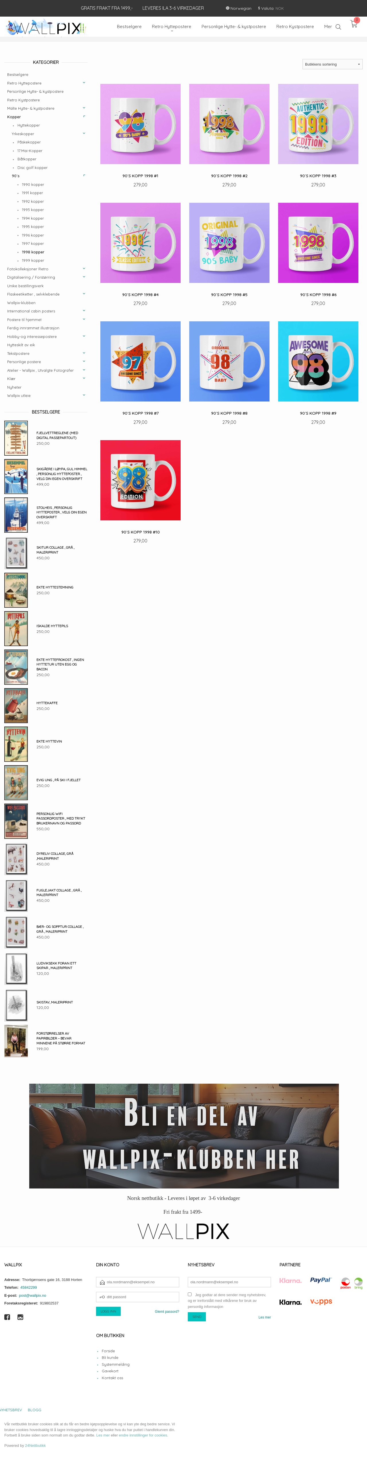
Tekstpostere (18, 353)
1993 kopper (33, 209)
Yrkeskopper (23, 133)
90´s (15, 176)
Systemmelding (116, 1364)
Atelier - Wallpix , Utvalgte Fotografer (40, 370)
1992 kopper (33, 201)
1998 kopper (33, 252)
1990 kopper (33, 184)
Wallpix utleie (19, 395)
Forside (108, 1351)
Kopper (14, 117)
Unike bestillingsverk (25, 286)
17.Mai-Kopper (29, 150)
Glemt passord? (167, 1312)
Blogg (34, 1410)
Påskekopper (29, 142)
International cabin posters (31, 311)
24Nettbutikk (35, 1445)
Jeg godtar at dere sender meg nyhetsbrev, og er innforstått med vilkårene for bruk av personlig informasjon (227, 1301)
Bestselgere (17, 74)
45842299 (28, 1287)
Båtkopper (26, 159)
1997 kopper (33, 243)
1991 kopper (32, 192)
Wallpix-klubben (21, 302)
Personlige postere (24, 361)
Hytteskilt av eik (21, 345)
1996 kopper (33, 235)
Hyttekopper (28, 125)
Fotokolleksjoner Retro (27, 269)
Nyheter (14, 387)
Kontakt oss (112, 1377)
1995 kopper (33, 226)
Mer (328, 26)
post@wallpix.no (32, 1295)
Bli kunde (110, 1357)
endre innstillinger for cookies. (143, 1435)
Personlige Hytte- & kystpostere (35, 91)
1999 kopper (33, 260)
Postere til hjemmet (24, 319)
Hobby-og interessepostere (32, 336)
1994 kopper (33, 218)
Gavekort (110, 1371)
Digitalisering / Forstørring (31, 277)
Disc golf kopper (32, 167)
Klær (11, 378)
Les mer (265, 1317)
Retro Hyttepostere (24, 83)
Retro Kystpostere (23, 100)
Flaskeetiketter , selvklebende (33, 294)
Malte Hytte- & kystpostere (30, 108)
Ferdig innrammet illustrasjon (33, 328)
